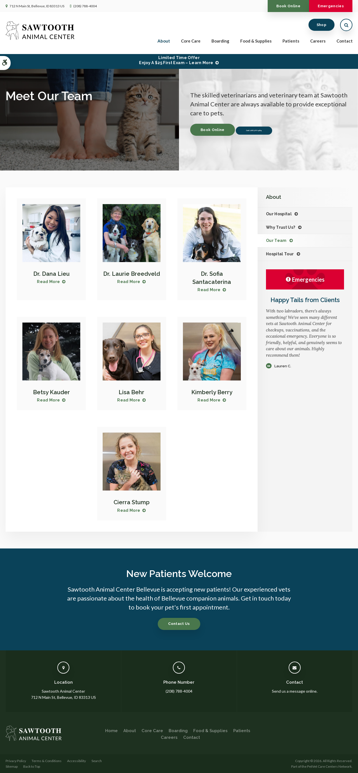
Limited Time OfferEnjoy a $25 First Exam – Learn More (176, 60)
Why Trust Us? (280, 227)
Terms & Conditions (47, 761)
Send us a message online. (294, 690)
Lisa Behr (131, 392)
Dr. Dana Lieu (51, 273)
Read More (48, 281)
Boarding (220, 42)
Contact (344, 42)
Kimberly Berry (211, 392)
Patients (290, 42)
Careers (318, 42)
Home (111, 730)
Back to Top (31, 766)
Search (96, 761)
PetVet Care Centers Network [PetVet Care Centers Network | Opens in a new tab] (329, 766)
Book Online (277, 6)
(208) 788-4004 (85, 6)
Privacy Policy (16, 761)
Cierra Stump (131, 502)
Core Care (191, 42)
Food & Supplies (256, 42)
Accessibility (76, 761)
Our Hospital (279, 214)
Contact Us (179, 624)
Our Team (276, 240)
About (163, 42)
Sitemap (12, 766)
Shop (321, 26)
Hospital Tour (280, 254)
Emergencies (327, 6)
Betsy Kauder (51, 392)
